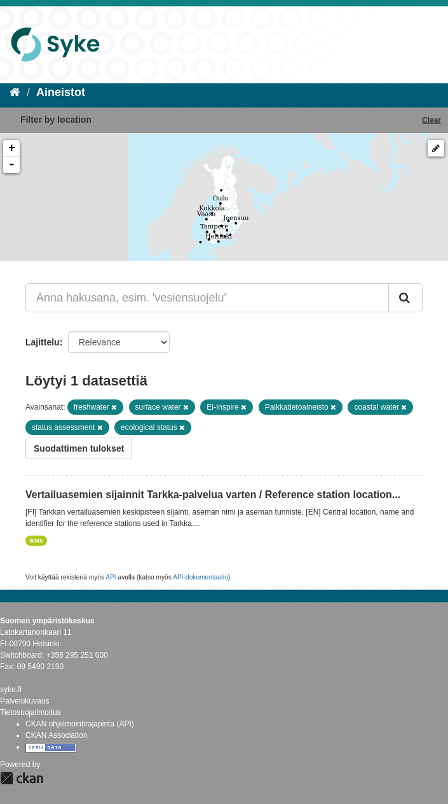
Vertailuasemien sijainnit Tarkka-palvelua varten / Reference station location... (212, 494)
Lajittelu (42, 342)
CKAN (21, 778)
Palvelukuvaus (24, 701)
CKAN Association (56, 735)
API (110, 577)
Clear (431, 120)
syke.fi (11, 689)
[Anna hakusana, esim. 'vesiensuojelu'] (207, 297)
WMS (36, 540)
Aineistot (60, 92)
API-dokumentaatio (200, 577)
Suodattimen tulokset (79, 448)
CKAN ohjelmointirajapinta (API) (79, 723)
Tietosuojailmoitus (30, 712)
